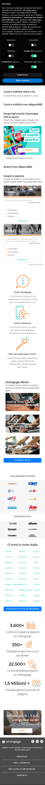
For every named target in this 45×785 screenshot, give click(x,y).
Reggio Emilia (25, 590)
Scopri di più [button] (22, 75)
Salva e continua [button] (22, 80)
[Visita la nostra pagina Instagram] (37, 741)
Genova (36, 557)
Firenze (22, 562)
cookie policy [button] (36, 20)
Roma (9, 551)
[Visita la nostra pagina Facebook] (32, 741)
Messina (8, 573)
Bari (36, 562)
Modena (23, 584)
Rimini (9, 601)
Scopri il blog (23, 460)
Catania (8, 568)
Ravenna (9, 595)
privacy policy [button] (31, 10)
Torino (9, 557)
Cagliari (22, 595)
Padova (22, 573)
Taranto (8, 579)
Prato (36, 579)
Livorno (36, 590)
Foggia (36, 595)
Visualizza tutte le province (22, 609)
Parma (36, 584)
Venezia (22, 568)
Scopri (28, 150)
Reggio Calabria (12, 584)
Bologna (9, 562)
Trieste (36, 573)
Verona (36, 568)
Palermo (23, 557)
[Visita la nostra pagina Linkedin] (41, 741)
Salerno (22, 601)
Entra (21, 730)
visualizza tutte (36, 264)
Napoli (36, 551)
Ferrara (36, 601)
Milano (22, 551)
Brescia (22, 579)
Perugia (9, 590)
